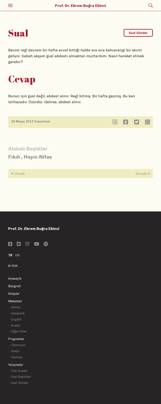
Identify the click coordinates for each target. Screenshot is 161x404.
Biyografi (14, 286)
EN (17, 255)
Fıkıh (14, 157)
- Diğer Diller (18, 331)
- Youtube (15, 357)
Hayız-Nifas (38, 157)
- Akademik (17, 313)
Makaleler (15, 301)
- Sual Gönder (19, 382)
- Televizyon (17, 345)
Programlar (16, 339)
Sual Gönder (138, 33)
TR (10, 255)
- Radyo (14, 351)
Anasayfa (14, 278)
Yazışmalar (15, 364)
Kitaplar (13, 293)
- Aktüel (14, 307)
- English (15, 319)
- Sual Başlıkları (20, 376)
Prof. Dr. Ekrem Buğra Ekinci (80, 5)
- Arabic (14, 325)
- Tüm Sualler (18, 371)
